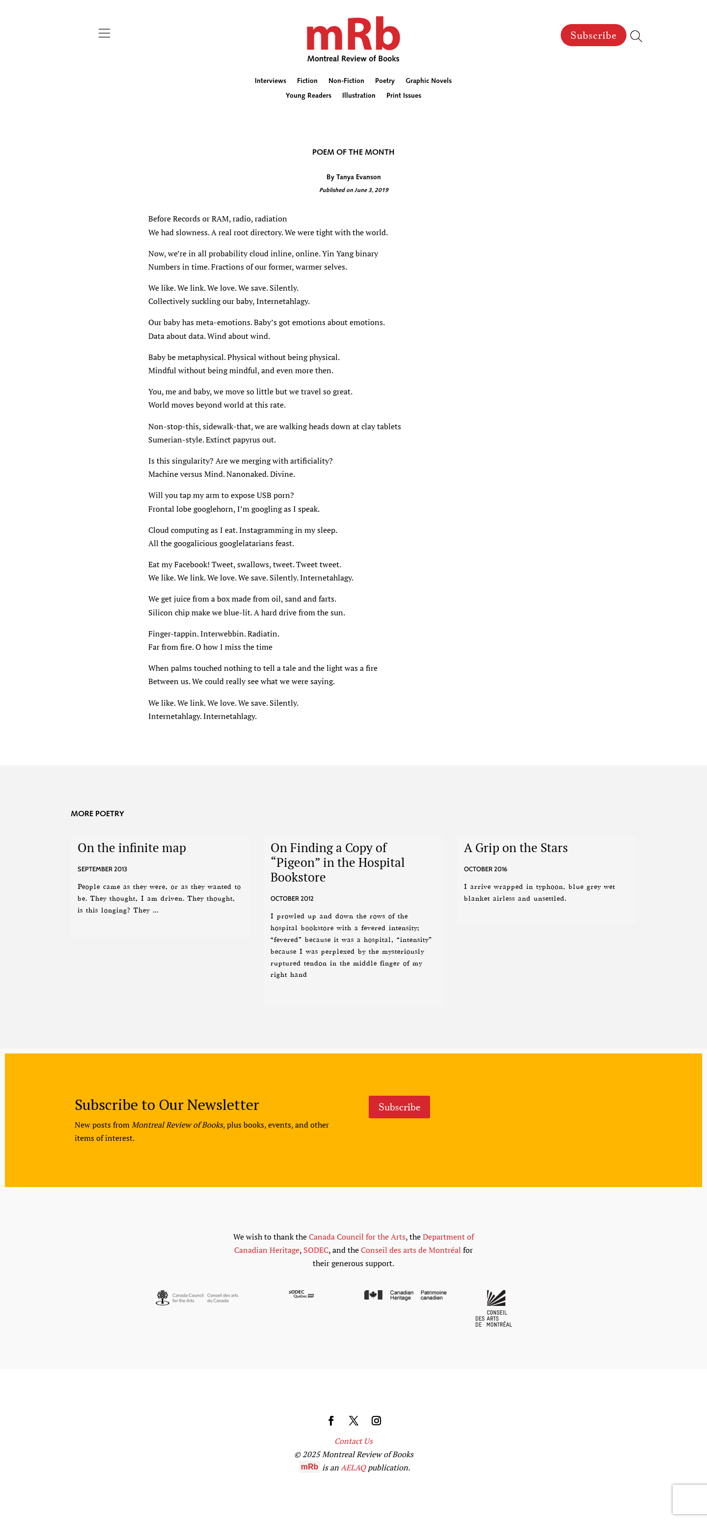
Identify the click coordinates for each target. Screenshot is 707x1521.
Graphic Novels (429, 81)
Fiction (307, 81)
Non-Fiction (346, 81)
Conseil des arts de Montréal (411, 1249)
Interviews (270, 81)
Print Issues (403, 96)
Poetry (385, 81)
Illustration (359, 96)
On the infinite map (132, 847)
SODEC (315, 1249)
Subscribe (594, 35)
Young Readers (308, 96)
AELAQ (353, 1467)
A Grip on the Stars (516, 847)
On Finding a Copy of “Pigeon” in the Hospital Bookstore (338, 862)
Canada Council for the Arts (357, 1236)
